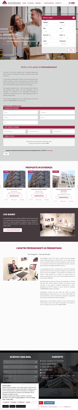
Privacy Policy (50, 150)
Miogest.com (67, 406)
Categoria (62, 22)
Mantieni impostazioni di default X (30, 384)
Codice (45, 41)
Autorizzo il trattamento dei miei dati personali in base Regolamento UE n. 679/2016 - (28, 150)
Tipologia (45, 22)
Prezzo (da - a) (46, 35)
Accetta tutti (5, 406)
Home (24, 3)
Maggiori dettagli (14, 195)
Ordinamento (63, 41)
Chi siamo (31, 3)
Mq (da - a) (62, 35)
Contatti (58, 3)
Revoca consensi (53, 406)
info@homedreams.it (51, 373)
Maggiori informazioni (12, 230)
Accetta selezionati (20, 406)
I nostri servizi (49, 3)
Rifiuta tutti (12, 406)
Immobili (38, 3)
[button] (42, 224)
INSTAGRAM (49, 402)
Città (44, 28)
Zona (61, 28)
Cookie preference (20, 397)
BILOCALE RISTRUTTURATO (14, 189)
